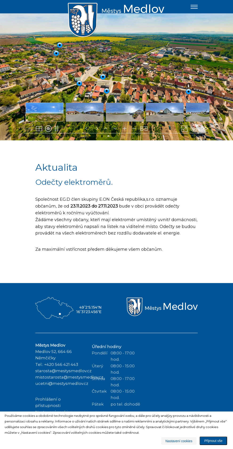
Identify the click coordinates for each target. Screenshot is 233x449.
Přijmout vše (213, 441)
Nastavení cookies (178, 441)
